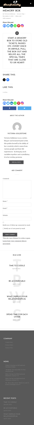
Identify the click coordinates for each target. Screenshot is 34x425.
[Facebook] (4, 25)
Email (5, 208)
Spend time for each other (17, 316)
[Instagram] (22, 25)
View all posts (16, 162)
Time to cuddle (17, 266)
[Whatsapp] (15, 25)
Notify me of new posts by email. (14, 228)
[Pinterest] (18, 25)
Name (5, 201)
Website (5, 215)
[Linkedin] (11, 25)
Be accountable (17, 281)
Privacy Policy (9, 345)
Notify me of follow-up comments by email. (16, 225)
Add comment (7, 18)
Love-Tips (21, 14)
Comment (6, 178)
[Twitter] (8, 25)
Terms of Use (9, 347)
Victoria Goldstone (10, 14)
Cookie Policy (9, 342)
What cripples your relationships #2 (17, 298)
